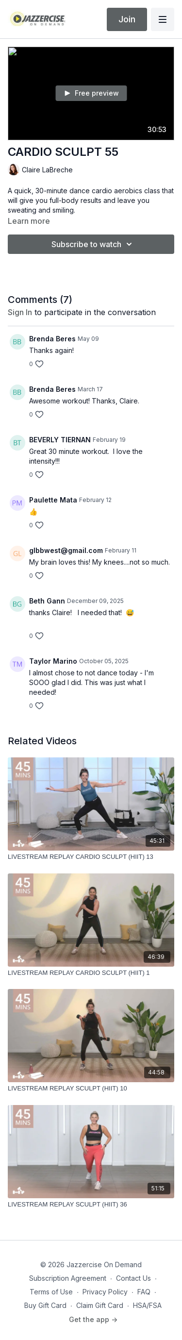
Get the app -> (93, 1319)
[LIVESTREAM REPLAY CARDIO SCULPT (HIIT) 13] (91, 857)
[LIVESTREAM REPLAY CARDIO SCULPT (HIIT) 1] (91, 973)
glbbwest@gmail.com (66, 550)
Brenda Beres (52, 339)
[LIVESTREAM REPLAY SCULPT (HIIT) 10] (91, 1088)
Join (126, 19)
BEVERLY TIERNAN (60, 440)
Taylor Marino (53, 661)
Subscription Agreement (67, 1278)
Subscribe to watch (93, 244)
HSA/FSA (147, 1305)
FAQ (143, 1292)
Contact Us (133, 1278)
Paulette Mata (53, 500)
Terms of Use (51, 1292)
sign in (20, 312)
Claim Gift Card (99, 1305)
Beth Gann (47, 601)
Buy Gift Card (45, 1305)
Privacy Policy (105, 1292)
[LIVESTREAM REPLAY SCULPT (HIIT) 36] (91, 1204)
